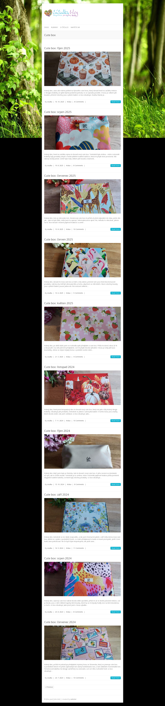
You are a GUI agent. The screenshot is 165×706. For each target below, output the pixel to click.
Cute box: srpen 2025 (58, 112)
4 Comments (78, 357)
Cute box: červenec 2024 (60, 622)
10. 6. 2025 (59, 293)
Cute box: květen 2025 (58, 303)
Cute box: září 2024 (56, 494)
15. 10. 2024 (59, 484)
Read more (115, 102)
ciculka (49, 102)
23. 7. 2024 (59, 678)
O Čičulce (64, 27)
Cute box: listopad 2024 (59, 367)
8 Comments (79, 102)
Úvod (46, 27)
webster (73, 699)
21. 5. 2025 (59, 357)
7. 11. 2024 (59, 421)
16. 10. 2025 (59, 102)
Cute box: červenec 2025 (60, 175)
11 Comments (78, 548)
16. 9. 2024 (59, 548)
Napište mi (75, 27)
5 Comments (78, 293)
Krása (69, 102)
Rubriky (54, 27)
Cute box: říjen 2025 (57, 48)
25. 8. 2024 (59, 612)
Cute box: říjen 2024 (57, 431)
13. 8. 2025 (59, 229)
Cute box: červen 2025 (58, 239)
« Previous (49, 687)
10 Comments (78, 229)
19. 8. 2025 (59, 165)
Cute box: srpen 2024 (58, 558)
